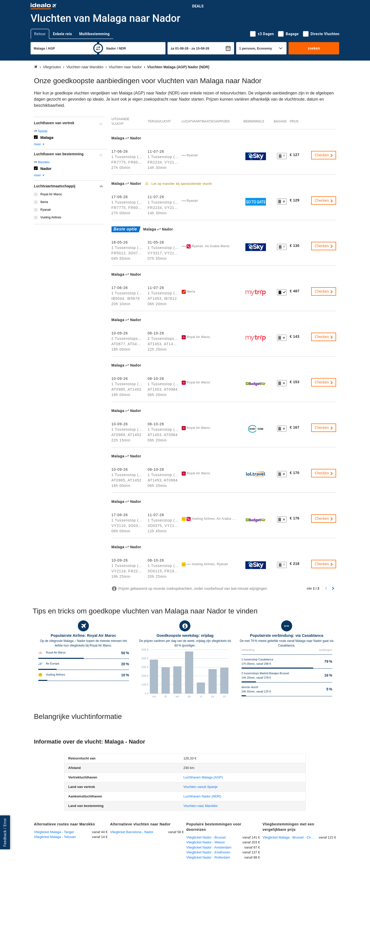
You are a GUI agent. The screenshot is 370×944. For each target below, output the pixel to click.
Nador (45, 168)
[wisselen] (98, 48)
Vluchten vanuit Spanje (200, 787)
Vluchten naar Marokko (200, 806)
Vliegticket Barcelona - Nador (131, 832)
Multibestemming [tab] (94, 34)
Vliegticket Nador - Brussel (206, 837)
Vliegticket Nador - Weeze (205, 842)
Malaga (46, 137)
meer (39, 144)
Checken (324, 155)
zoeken (314, 48)
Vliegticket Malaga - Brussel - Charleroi (291, 837)
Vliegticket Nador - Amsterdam (209, 847)
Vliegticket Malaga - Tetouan (55, 837)
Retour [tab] (40, 34)
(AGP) (203, 777)
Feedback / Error (5, 832)
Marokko (44, 162)
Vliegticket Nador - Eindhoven (208, 852)
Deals (198, 6)
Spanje (42, 131)
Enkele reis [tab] (62, 34)
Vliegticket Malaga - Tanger (54, 832)
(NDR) (202, 796)
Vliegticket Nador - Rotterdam (208, 857)
